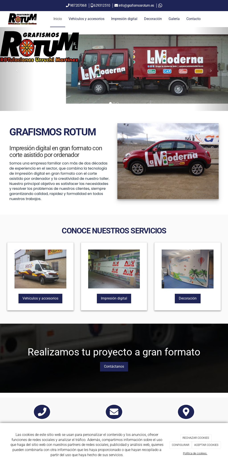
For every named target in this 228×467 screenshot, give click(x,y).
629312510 (102, 5)
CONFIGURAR (180, 445)
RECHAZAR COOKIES (196, 437)
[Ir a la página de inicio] (22, 19)
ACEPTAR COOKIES (206, 445)
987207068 (78, 5)
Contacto (193, 19)
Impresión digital (124, 19)
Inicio (57, 19)
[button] (17, 69)
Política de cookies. (195, 453)
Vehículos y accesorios (86, 19)
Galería (174, 19)
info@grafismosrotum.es (137, 5)
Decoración (153, 19)
